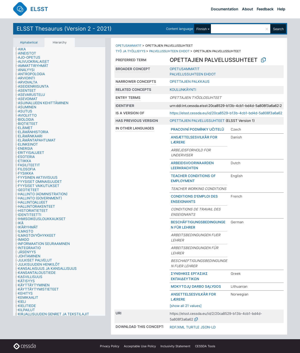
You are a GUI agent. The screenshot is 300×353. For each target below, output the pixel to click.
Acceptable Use (140, 346)
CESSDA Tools (205, 346)
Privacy (109, 346)
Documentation (224, 9)
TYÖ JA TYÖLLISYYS (130, 51)
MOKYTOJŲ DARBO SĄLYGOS (196, 286)
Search (278, 29)
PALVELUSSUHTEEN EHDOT (169, 51)
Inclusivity (175, 346)
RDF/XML (177, 327)
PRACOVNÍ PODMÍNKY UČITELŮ (197, 129)
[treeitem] (24, 49)
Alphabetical (29, 42)
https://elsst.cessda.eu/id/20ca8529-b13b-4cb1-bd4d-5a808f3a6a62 (226, 113)
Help (281, 9)
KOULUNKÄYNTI (183, 89)
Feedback (265, 9)
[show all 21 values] (185, 306)
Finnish (201, 29)
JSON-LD (208, 327)
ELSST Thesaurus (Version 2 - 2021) (64, 28)
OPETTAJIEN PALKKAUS (190, 81)
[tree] (59, 181)
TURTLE (192, 327)
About (247, 9)
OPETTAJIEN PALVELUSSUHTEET (197, 120)
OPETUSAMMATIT (128, 45)
